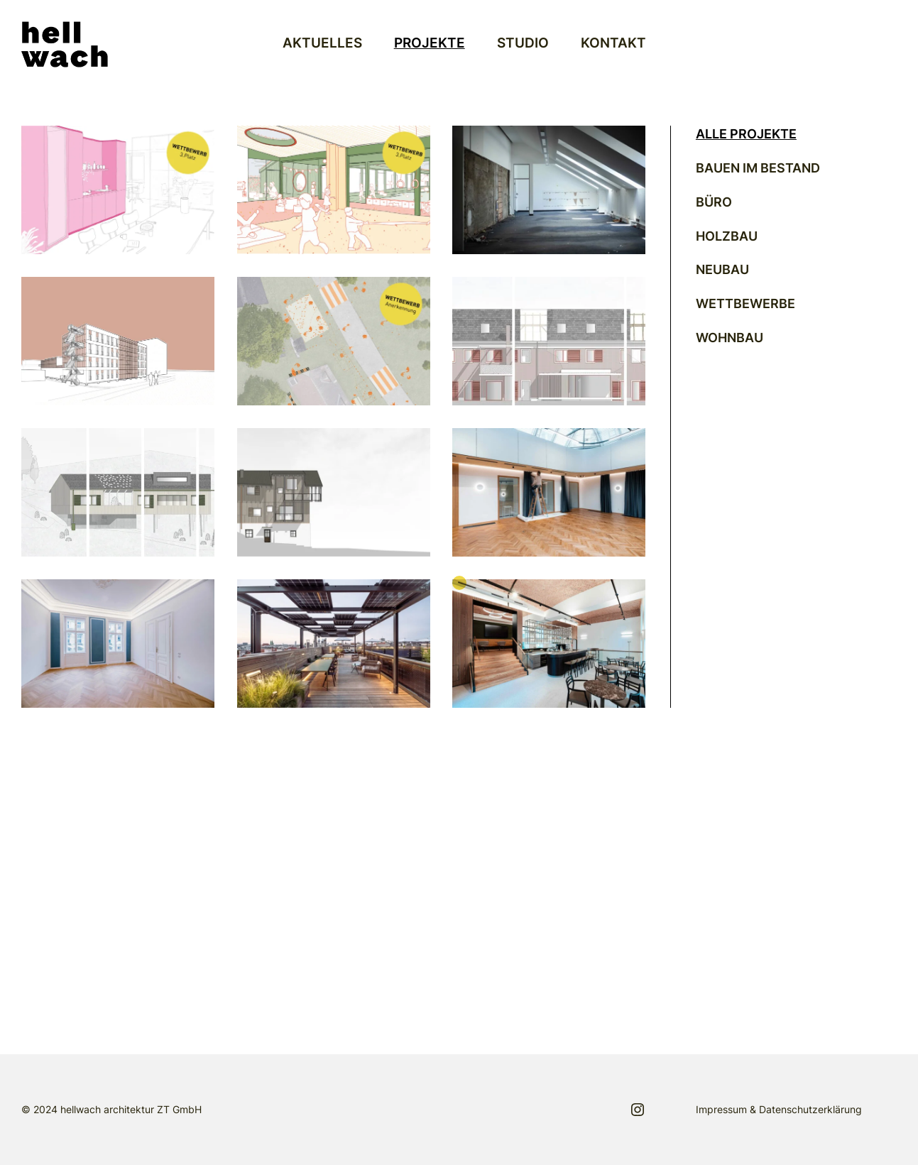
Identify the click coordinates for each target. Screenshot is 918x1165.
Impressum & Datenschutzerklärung (779, 1109)
